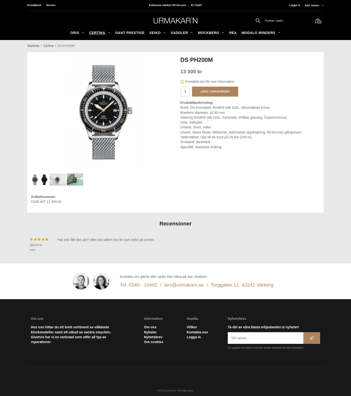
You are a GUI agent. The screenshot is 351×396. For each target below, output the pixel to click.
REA (233, 33)
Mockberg (211, 33)
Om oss (150, 327)
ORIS (77, 33)
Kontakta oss (197, 332)
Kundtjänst (34, 5)
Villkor (192, 327)
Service (50, 5)
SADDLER (182, 33)
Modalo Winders (261, 33)
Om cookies (153, 342)
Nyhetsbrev (153, 337)
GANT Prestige (130, 33)
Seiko (157, 33)
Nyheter (150, 332)
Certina (99, 33)
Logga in (294, 5)
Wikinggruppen (185, 390)
